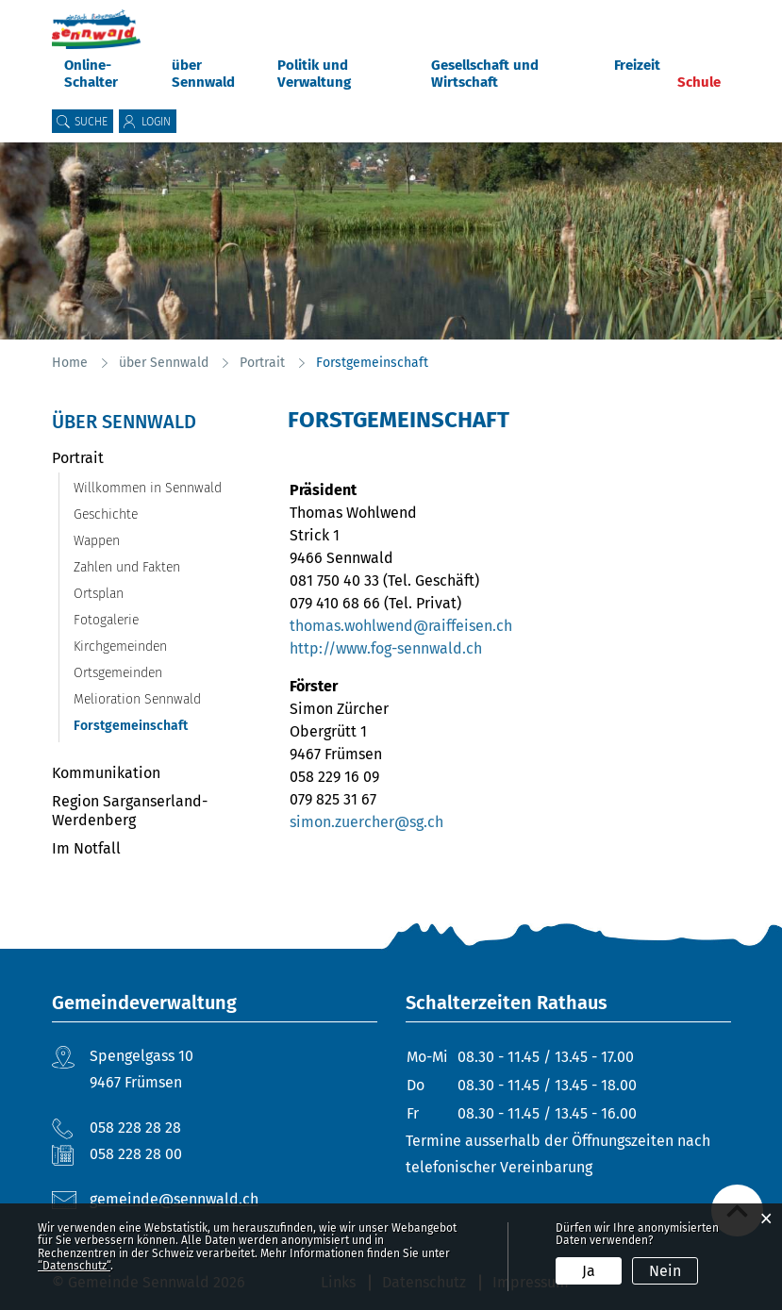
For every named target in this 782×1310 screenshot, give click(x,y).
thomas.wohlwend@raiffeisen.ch (401, 626)
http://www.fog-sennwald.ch (395, 648)
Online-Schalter (91, 74)
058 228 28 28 (135, 1127)
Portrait (78, 458)
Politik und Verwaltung (314, 74)
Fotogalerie (106, 620)
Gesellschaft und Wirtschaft (485, 74)
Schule (699, 82)
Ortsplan (99, 594)
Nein (665, 1271)
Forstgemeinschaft (163, 726)
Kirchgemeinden (120, 646)
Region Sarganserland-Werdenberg (130, 810)
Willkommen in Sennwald (148, 488)
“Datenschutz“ (74, 1265)
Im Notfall (86, 848)
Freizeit (637, 65)
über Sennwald (203, 74)
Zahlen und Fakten (127, 567)
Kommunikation (106, 773)
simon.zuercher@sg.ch (366, 822)
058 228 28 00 (136, 1154)
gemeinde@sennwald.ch (174, 1199)
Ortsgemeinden (118, 673)
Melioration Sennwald (137, 699)
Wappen (97, 541)
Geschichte (106, 514)
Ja (588, 1271)
